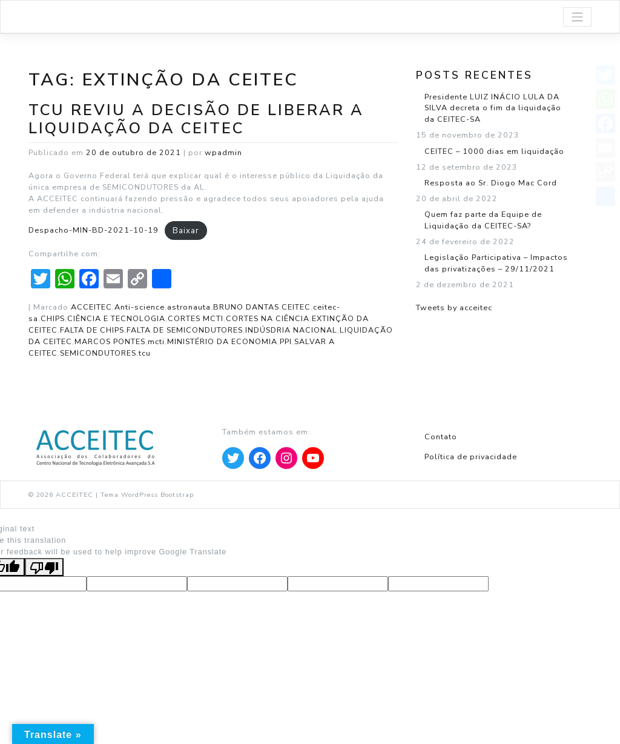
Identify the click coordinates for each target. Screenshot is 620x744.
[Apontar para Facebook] (260, 458)
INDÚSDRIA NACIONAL (291, 330)
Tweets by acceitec (454, 307)
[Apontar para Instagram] (286, 458)
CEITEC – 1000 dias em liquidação (494, 151)
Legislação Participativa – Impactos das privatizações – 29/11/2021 (496, 263)
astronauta (189, 307)
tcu (145, 353)
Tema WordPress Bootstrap (147, 494)
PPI (286, 341)
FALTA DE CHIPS (92, 330)
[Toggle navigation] (577, 17)
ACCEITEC (91, 307)
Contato (440, 436)
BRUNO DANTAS (246, 307)
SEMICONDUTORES (98, 353)
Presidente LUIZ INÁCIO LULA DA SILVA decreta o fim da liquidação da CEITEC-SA (492, 108)
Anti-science (139, 307)
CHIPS (53, 318)
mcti (156, 341)
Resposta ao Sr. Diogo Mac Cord (490, 183)
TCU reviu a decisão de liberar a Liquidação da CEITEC (196, 119)
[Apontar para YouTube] (313, 458)
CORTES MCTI (195, 318)
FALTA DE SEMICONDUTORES (185, 330)
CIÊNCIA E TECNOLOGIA (116, 318)
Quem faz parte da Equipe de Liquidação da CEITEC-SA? (483, 220)
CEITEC (296, 307)
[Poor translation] (44, 567)
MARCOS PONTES (109, 341)
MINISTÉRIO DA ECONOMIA (222, 341)
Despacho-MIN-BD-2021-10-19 (93, 230)
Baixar (186, 230)
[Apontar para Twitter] (233, 458)
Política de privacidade (470, 456)
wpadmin (223, 152)
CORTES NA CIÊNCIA (267, 318)
